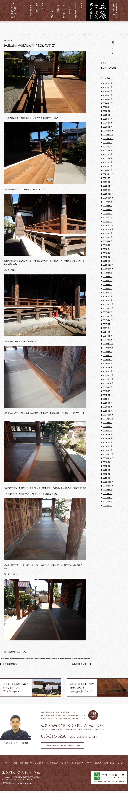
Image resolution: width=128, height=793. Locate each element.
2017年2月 (107, 336)
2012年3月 (107, 505)
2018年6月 (107, 284)
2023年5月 (107, 115)
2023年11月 (108, 107)
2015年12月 (108, 375)
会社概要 (97, 763)
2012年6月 (107, 497)
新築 (15, 763)
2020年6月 (107, 209)
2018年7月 (107, 280)
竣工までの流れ (52, 763)
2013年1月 (107, 478)
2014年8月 (107, 426)
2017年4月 (107, 328)
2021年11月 (108, 174)
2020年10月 (108, 198)
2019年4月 (107, 249)
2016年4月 (107, 367)
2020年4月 (107, 213)
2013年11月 (108, 454)
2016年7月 (107, 355)
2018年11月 (108, 265)
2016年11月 (108, 344)
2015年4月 (107, 399)
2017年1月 (107, 340)
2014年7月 (107, 430)
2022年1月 (107, 170)
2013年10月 (108, 458)
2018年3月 (107, 292)
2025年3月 (107, 91)
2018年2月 (107, 296)
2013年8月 (107, 466)
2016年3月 (107, 371)
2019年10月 (108, 229)
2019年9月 (107, 233)
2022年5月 (107, 154)
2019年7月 (107, 237)
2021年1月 (107, 190)
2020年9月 (107, 202)
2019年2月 (107, 257)
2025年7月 (107, 87)
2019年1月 (107, 261)
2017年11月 (108, 308)
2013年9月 (107, 462)
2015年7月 (107, 391)
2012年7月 (107, 493)
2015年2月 (107, 407)
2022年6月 (107, 150)
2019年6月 (107, 241)
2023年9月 (107, 111)
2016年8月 (107, 352)
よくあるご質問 (77, 763)
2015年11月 (108, 379)
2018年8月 (107, 277)
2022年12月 (108, 131)
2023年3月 (107, 123)
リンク (120, 763)
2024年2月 (107, 99)
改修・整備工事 (26, 763)
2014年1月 (107, 450)
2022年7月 (107, 146)
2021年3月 (107, 182)
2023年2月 (107, 127)
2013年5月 (107, 470)
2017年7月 (107, 316)
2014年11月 (108, 419)
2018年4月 (107, 288)
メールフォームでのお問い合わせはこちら (62, 745)
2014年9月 (107, 423)
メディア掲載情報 (111, 68)
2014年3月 (107, 442)
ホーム (7, 763)
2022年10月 (108, 138)
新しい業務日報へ (81, 664)
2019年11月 (108, 225)
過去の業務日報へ (9, 664)
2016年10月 (108, 348)
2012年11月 (108, 486)
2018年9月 (107, 273)
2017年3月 (107, 332)
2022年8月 (107, 142)
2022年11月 (108, 135)
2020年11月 (108, 194)
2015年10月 (108, 383)
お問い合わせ (109, 763)
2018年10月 (108, 269)
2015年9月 (107, 387)
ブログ (88, 763)
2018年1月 (107, 300)
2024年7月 (107, 95)
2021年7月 (107, 178)
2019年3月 (107, 253)
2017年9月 (107, 312)
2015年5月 (107, 395)
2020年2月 (107, 217)
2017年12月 (108, 304)
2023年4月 (107, 119)
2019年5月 (107, 245)
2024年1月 (107, 103)
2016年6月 (107, 359)
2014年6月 (107, 434)
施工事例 (65, 763)
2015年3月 (107, 403)
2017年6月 (107, 320)
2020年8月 (107, 206)
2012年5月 (107, 501)
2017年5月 (107, 324)
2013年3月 (107, 474)
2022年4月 (107, 158)
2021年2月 (107, 186)
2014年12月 (108, 415)
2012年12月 (108, 482)
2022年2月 (107, 166)
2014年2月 (107, 446)
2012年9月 (107, 490)
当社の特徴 (39, 763)
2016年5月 (107, 363)
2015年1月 (107, 411)
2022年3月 (107, 162)
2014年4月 (107, 438)
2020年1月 (107, 221)
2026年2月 (107, 83)
